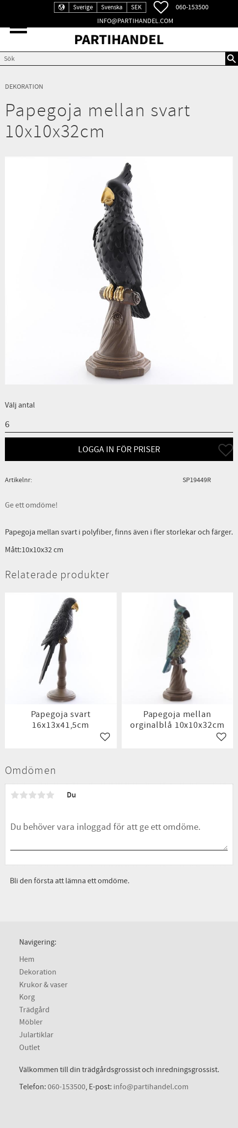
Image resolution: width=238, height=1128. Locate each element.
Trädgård (34, 1010)
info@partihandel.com (135, 21)
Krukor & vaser (43, 985)
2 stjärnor (23, 795)
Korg (27, 997)
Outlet (29, 1047)
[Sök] (231, 58)
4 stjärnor (41, 795)
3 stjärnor (32, 795)
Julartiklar (36, 1035)
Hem (26, 959)
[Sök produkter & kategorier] (112, 58)
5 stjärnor (50, 795)
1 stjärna (14, 795)
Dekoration (37, 972)
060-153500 (192, 7)
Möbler (31, 1022)
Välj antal (20, 405)
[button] (18, 27)
